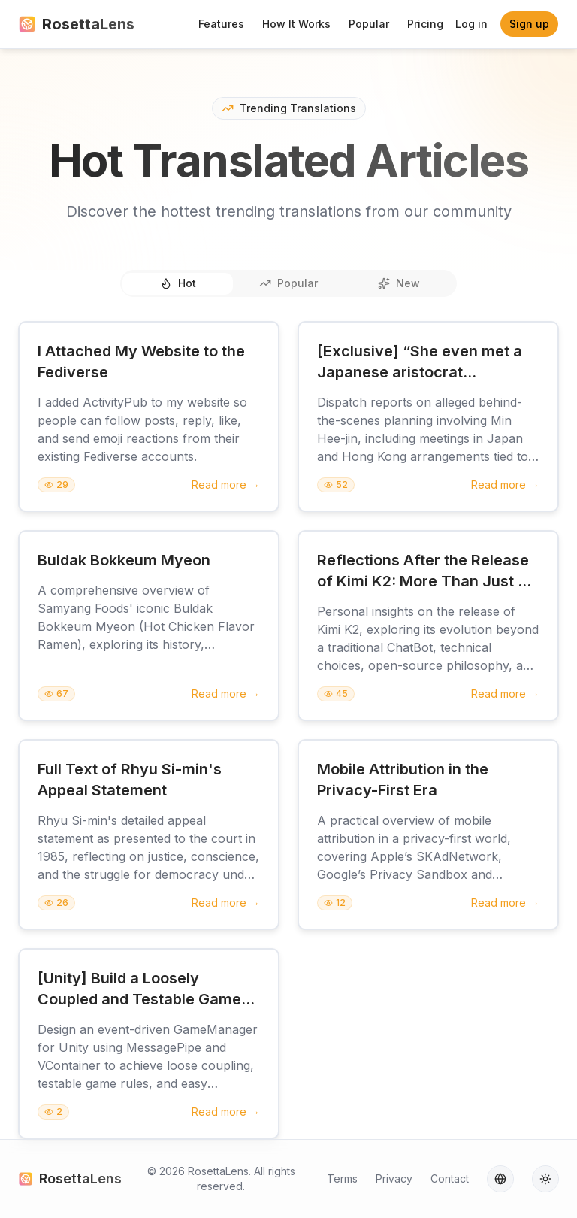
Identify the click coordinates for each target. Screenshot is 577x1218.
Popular (369, 23)
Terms (342, 1178)
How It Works (296, 23)
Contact (449, 1178)
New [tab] (399, 283)
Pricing (425, 23)
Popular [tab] (288, 283)
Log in (471, 23)
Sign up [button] (529, 23)
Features (221, 23)
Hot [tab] (178, 283)
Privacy (394, 1178)
